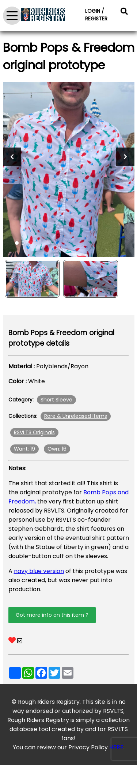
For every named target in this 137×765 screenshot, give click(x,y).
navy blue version (39, 571)
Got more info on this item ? (52, 615)
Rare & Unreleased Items (75, 416)
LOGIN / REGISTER (96, 14)
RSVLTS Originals (34, 432)
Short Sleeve (56, 399)
